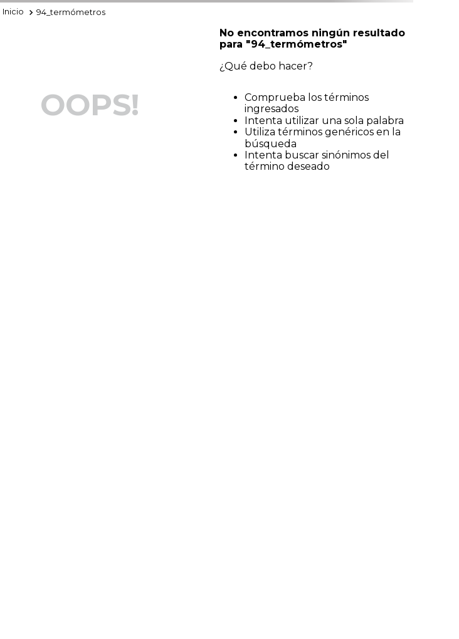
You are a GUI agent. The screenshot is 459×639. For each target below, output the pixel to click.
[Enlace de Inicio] (13, 12)
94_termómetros (70, 12)
